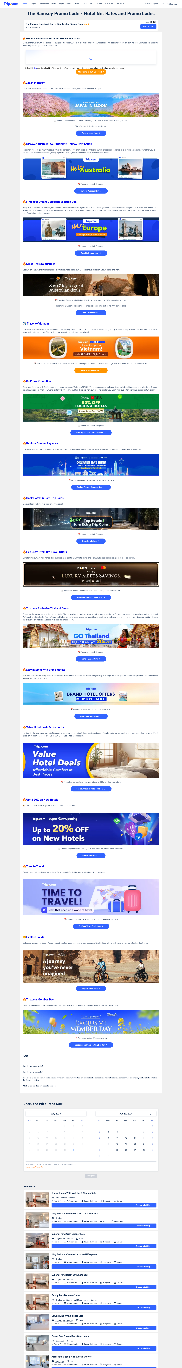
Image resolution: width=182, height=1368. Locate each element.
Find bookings (172, 4)
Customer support (151, 4)
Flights (33, 4)
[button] (148, 26)
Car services (87, 4)
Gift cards (109, 4)
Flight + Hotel (65, 4)
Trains (76, 4)
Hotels (24, 4)
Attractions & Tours (48, 4)
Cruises (99, 4)
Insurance (120, 4)
